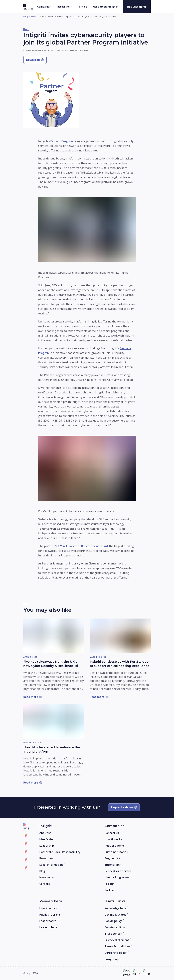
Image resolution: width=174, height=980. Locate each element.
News (34, 16)
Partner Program (61, 141)
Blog (25, 16)
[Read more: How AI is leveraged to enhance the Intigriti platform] (53, 721)
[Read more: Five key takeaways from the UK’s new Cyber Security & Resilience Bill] (53, 636)
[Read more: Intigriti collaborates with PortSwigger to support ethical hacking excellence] (120, 636)
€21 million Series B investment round (83, 546)
